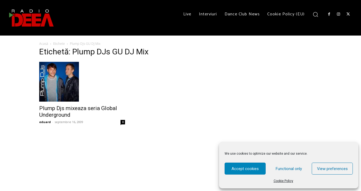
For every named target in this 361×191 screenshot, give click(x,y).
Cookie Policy (283, 181)
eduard (45, 122)
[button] (315, 14)
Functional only (289, 168)
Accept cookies (245, 168)
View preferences (332, 168)
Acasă (43, 43)
